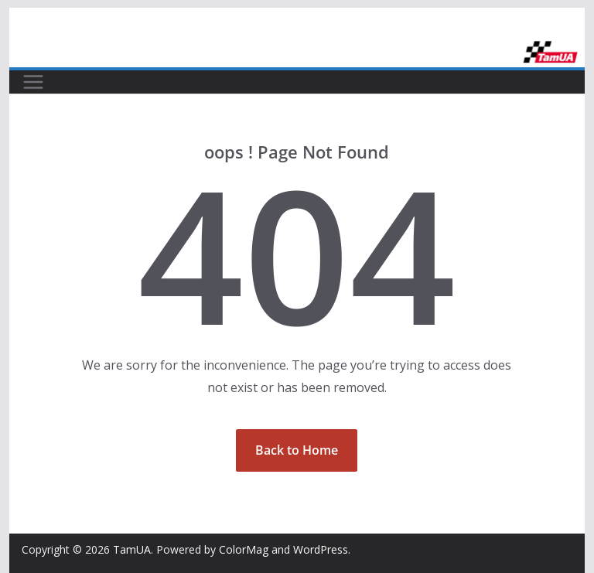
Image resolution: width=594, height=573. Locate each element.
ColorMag (243, 549)
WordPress (320, 549)
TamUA (132, 549)
